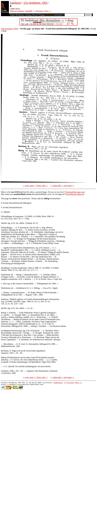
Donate (49, 15)
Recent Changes (38, 15)
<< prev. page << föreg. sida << (35, 185)
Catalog (28, 15)
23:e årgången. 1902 (35, 2)
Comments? (58, 15)
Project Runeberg (17, 15)
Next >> (47, 11)
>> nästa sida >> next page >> (62, 185)
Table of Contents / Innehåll (21, 11)
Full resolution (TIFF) (9, 29)
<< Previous (38, 11)
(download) (58, 383)
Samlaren (15, 2)
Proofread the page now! (75, 192)
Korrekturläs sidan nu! (75, 194)
